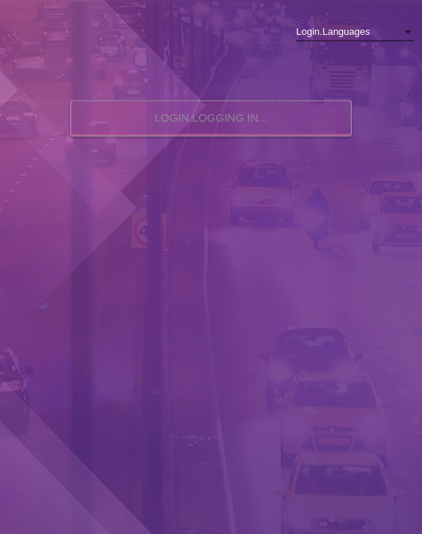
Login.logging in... (211, 117)
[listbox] (355, 32)
